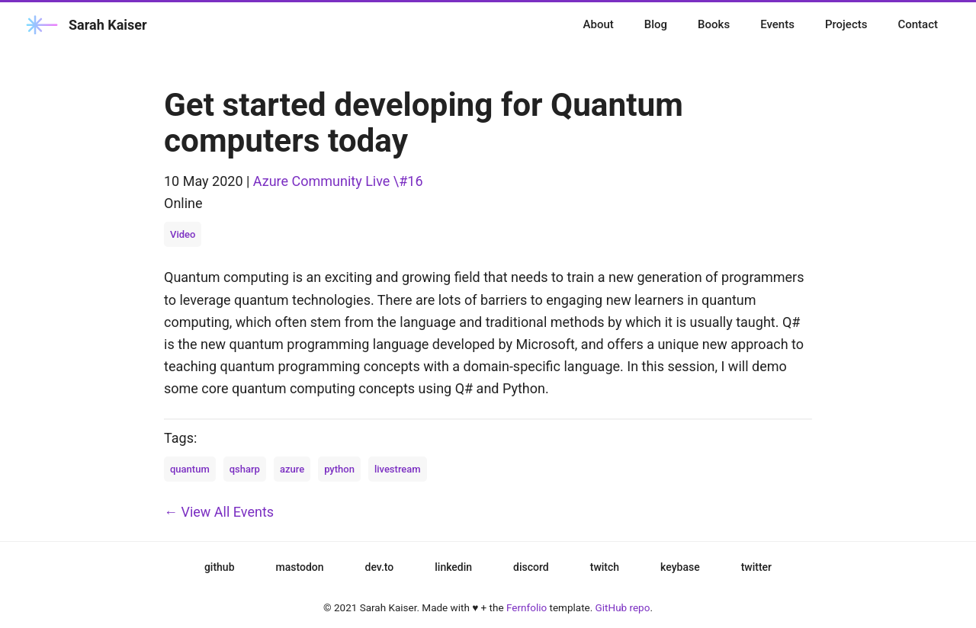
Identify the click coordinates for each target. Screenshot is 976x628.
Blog (655, 24)
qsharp (245, 469)
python (339, 469)
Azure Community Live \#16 (338, 181)
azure (292, 469)
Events (777, 24)
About (598, 24)
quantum (190, 469)
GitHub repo (623, 607)
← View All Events (219, 512)
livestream (397, 469)
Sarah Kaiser (85, 24)
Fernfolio (526, 607)
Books (714, 24)
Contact (917, 24)
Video (182, 234)
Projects (846, 24)
